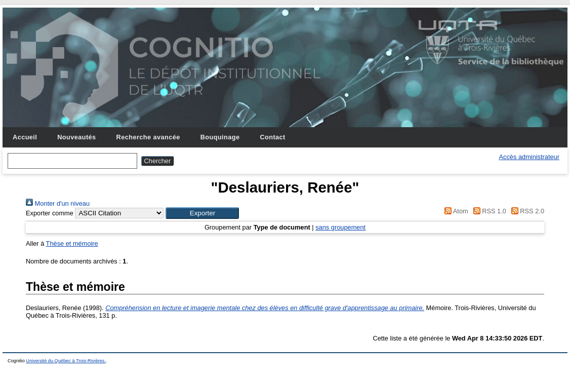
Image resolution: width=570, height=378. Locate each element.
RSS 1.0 (488, 211)
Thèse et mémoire (72, 243)
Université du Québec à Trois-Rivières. (66, 360)
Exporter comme (49, 213)
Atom (454, 211)
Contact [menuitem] (272, 137)
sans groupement (340, 227)
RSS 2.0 (526, 211)
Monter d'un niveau (58, 203)
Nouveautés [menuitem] (76, 137)
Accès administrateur (529, 157)
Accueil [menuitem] (25, 137)
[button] (202, 213)
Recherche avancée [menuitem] (148, 137)
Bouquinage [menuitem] (220, 137)
